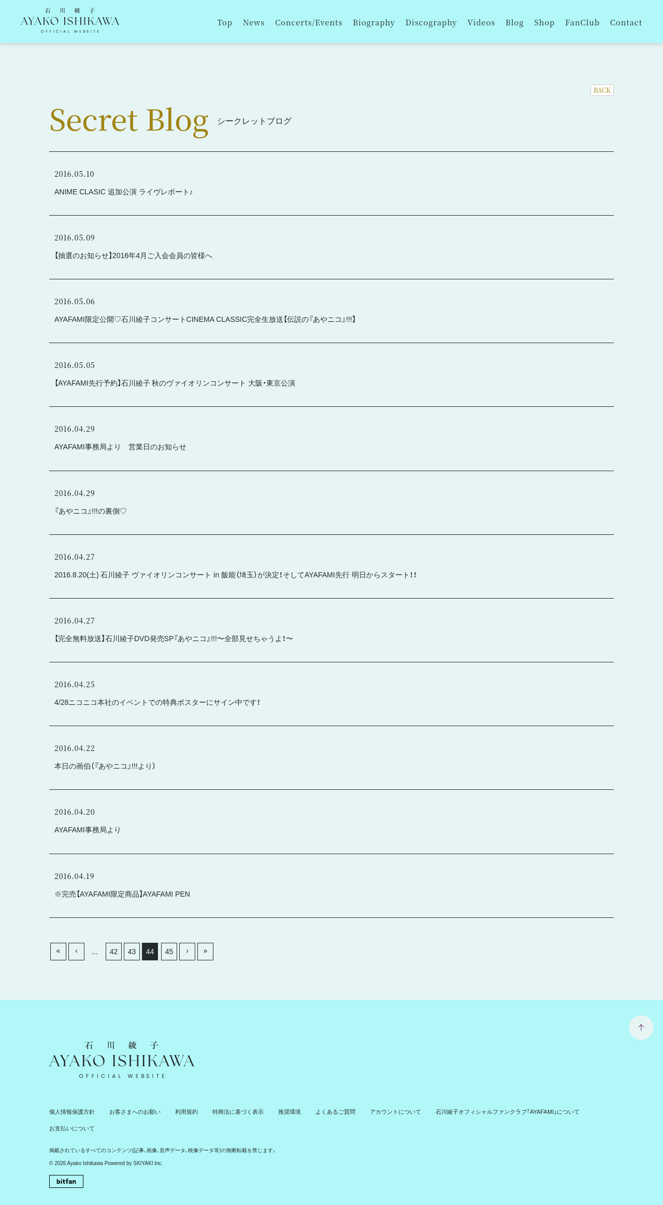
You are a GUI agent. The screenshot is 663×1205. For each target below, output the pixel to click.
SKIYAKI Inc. (148, 1146)
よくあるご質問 (316, 1111)
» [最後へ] (206, 950)
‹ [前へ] (76, 950)
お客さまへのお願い (128, 1111)
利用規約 (176, 1111)
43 (132, 951)
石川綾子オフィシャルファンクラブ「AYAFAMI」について (475, 1111)
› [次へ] (187, 950)
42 (114, 951)
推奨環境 (273, 1111)
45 (169, 951)
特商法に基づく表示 (224, 1111)
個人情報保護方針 (70, 1111)
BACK (602, 90)
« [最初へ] (58, 950)
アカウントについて (372, 1111)
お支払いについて (575, 1111)
